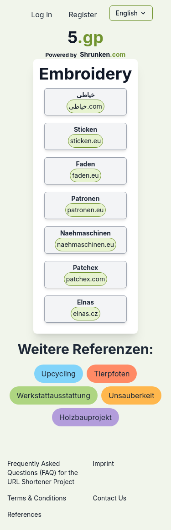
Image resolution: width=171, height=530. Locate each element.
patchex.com (85, 279)
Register (82, 14)
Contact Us (110, 498)
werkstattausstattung (53, 395)
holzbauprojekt (85, 417)
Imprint (103, 463)
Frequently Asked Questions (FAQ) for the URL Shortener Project (42, 472)
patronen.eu (85, 210)
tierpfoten (112, 373)
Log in (41, 14)
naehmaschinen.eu (85, 244)
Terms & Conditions (36, 498)
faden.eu (85, 175)
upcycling (58, 373)
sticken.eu (85, 141)
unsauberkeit (132, 395)
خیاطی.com (85, 106)
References (24, 514)
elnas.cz (85, 313)
